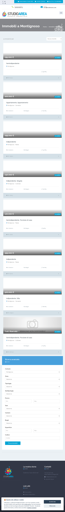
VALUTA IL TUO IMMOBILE (54, 1)
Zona (6, 376)
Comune (7, 369)
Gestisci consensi (31, 507)
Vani (6, 405)
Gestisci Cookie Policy (29, 494)
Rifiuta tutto (52, 506)
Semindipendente (12, 63)
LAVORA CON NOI (40, 1)
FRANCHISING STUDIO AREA (25, 1)
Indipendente (11, 142)
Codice (7, 435)
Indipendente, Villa (13, 298)
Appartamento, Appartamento (17, 102)
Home (45, 26)
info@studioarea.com (50, 7)
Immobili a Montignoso (56, 26)
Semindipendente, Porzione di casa (19, 220)
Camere (7, 413)
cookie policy (27, 504)
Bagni (7, 420)
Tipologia (8, 383)
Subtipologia (9, 391)
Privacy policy (27, 492)
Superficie (8, 427)
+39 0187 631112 (18, 7)
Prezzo (7, 398)
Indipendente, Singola (14, 181)
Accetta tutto (52, 501)
